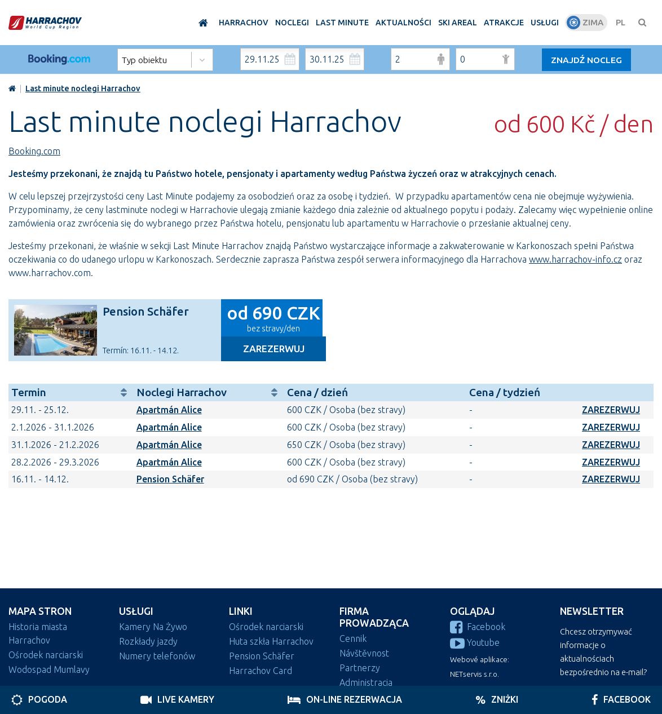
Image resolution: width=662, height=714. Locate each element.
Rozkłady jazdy (148, 641)
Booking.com (34, 151)
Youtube (475, 642)
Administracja (365, 682)
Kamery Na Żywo (153, 627)
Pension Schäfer (146, 311)
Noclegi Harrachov (208, 392)
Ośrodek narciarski (45, 655)
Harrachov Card (260, 671)
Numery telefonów (157, 656)
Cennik (353, 638)
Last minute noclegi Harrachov (82, 88)
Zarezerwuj (273, 348)
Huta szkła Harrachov (271, 641)
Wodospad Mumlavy (49, 669)
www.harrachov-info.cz (575, 259)
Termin (71, 392)
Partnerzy (359, 668)
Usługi (136, 611)
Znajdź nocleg (587, 60)
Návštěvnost (364, 653)
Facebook (477, 627)
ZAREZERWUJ (611, 410)
